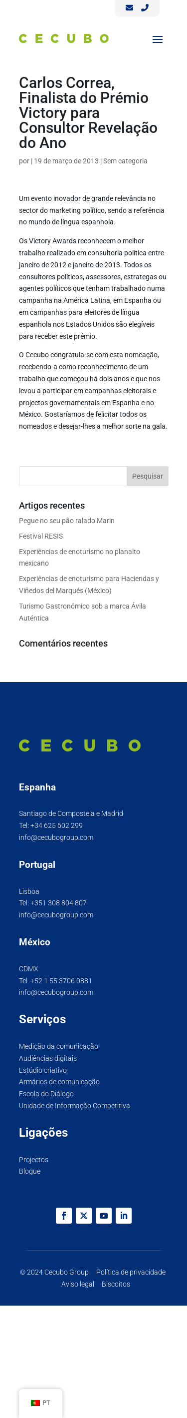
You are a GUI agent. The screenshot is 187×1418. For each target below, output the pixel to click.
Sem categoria (125, 161)
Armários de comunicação (59, 1082)
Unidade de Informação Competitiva (74, 1106)
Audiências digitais (48, 1058)
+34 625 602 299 (56, 825)
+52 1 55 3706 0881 (61, 981)
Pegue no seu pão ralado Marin (67, 521)
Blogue (29, 1171)
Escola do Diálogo (46, 1094)
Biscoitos (116, 1284)
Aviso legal (77, 1284)
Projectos (33, 1160)
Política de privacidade (131, 1272)
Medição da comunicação (58, 1046)
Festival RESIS (41, 536)
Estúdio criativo (43, 1070)
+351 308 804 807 (58, 903)
